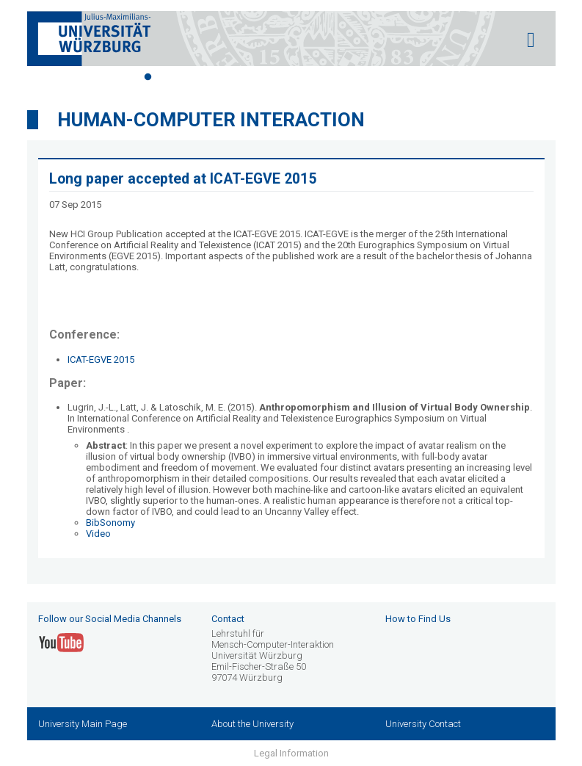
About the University (252, 723)
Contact (227, 618)
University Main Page (82, 723)
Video (98, 533)
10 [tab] (346, 77)
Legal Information (291, 753)
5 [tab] (236, 77)
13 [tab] (412, 77)
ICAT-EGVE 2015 (101, 359)
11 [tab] (368, 77)
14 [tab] (434, 77)
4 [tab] (214, 77)
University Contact (423, 723)
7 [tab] (280, 77)
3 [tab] (192, 77)
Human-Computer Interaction (211, 120)
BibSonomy (110, 522)
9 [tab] (324, 77)
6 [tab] (258, 77)
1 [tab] (148, 77)
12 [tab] (390, 77)
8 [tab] (302, 77)
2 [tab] (170, 77)
